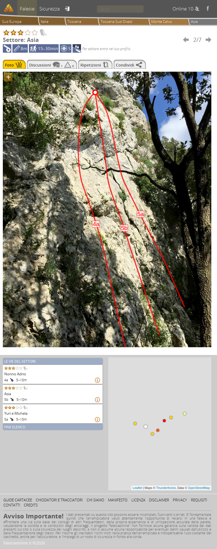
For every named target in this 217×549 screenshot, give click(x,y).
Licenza (138, 500)
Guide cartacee (17, 500)
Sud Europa (12, 21)
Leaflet (137, 488)
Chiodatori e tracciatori (59, 500)
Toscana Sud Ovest (116, 21)
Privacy (180, 500)
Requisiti (199, 500)
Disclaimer (159, 500)
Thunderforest (165, 488)
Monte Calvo (161, 21)
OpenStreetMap (199, 488)
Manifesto (117, 500)
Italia (44, 21)
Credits (31, 505)
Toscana (74, 21)
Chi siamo (95, 500)
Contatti (11, 505)
